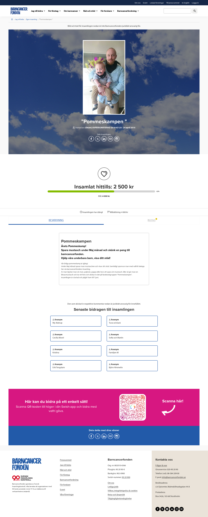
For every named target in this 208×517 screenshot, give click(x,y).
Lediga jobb (113, 486)
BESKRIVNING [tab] (56, 220)
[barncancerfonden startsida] (19, 10)
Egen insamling (31, 19)
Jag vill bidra (19, 19)
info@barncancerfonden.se (174, 477)
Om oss (111, 482)
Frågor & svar (161, 465)
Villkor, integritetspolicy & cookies (122, 490)
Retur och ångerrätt (116, 494)
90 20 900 (126, 477)
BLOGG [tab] (152, 220)
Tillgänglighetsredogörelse (120, 498)
